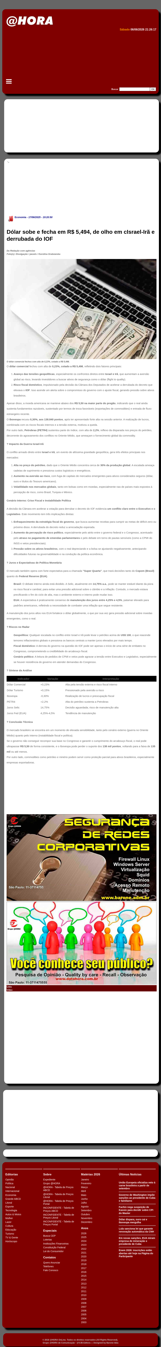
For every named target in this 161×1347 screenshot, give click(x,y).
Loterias (47, 1239)
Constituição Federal (54, 1247)
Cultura (9, 1225)
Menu (9, 83)
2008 (83, 1303)
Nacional (10, 1187)
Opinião (9, 1179)
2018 (83, 1264)
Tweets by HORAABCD (17, 1153)
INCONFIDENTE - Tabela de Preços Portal (58, 1223)
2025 (83, 1237)
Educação (10, 1229)
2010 (83, 1295)
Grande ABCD (13, 1198)
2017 (83, 1268)
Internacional (12, 1191)
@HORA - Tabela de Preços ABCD (58, 1189)
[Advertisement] (80, 58)
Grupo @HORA (51, 1183)
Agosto (85, 1206)
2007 (83, 1306)
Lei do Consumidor (53, 1251)
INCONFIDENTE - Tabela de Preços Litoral (58, 1216)
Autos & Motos (13, 1214)
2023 (83, 1244)
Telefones (48, 1266)
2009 (83, 1299)
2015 (83, 1275)
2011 (83, 1291)
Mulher (9, 1218)
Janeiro (85, 1179)
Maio (83, 1195)
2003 (83, 1322)
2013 (83, 1283)
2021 (83, 1252)
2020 (83, 1256)
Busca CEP (49, 1235)
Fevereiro (86, 1183)
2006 (83, 1310)
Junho (84, 1198)
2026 (83, 1233)
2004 (83, 1318)
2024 (83, 1241)
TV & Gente (11, 1237)
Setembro (86, 1210)
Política (9, 1183)
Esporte (9, 1206)
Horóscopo (11, 1241)
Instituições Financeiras (56, 1243)
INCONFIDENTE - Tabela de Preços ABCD (58, 1209)
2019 (83, 1260)
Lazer (8, 1222)
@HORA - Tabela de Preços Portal (58, 1202)
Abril (83, 1191)
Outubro (85, 1214)
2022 (83, 1248)
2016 (83, 1272)
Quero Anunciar (51, 1262)
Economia (20, 217)
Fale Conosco (50, 1270)
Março (84, 1187)
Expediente (49, 1179)
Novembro (86, 1218)
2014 (83, 1279)
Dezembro (86, 1222)
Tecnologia (11, 1210)
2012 (83, 1287)
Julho (84, 1202)
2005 (83, 1314)
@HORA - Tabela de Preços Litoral (58, 1196)
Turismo (9, 1233)
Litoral (8, 1202)
